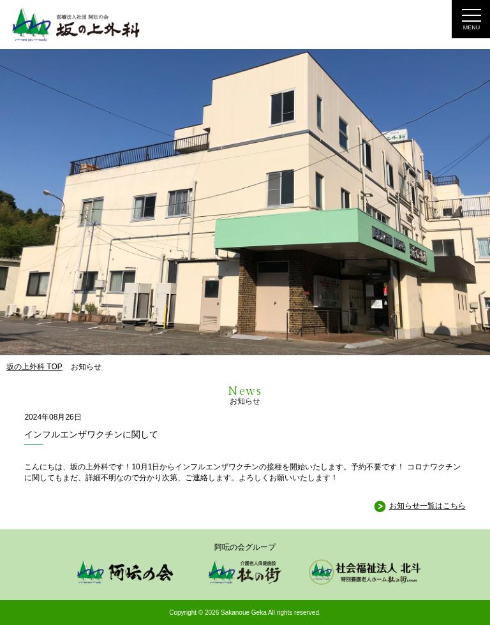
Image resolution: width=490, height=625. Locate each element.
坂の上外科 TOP (34, 366)
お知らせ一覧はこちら (427, 505)
